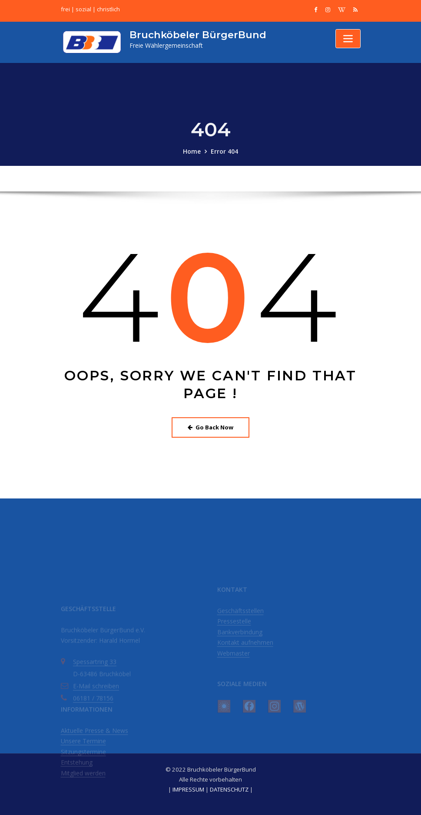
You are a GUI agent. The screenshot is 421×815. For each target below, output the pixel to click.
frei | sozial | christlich (90, 9)
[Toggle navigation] (348, 38)
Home (192, 157)
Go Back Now (210, 427)
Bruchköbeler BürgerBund (197, 35)
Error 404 (224, 157)
